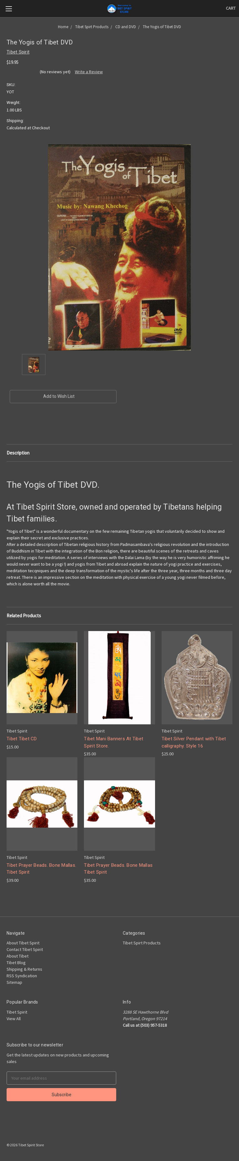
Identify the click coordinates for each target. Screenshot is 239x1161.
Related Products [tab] (24, 616)
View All (14, 1018)
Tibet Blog (16, 962)
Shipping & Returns (24, 969)
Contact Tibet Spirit (25, 949)
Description (18, 453)
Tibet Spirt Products (142, 943)
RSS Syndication (22, 976)
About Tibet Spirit (23, 943)
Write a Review (89, 71)
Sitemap (14, 982)
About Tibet (18, 956)
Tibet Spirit (17, 1012)
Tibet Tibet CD (22, 739)
